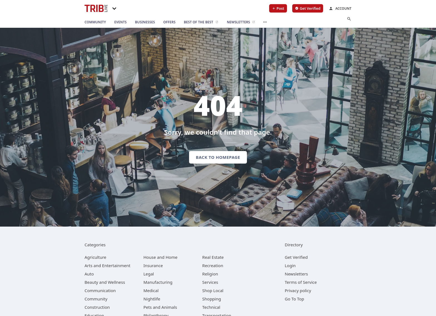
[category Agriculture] (95, 257)
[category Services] (210, 282)
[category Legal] (148, 274)
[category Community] (96, 299)
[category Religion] (210, 274)
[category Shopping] (211, 299)
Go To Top (294, 299)
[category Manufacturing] (158, 282)
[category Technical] (211, 307)
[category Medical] (151, 290)
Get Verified (296, 257)
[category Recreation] (212, 265)
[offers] (169, 22)
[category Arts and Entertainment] (107, 265)
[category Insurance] (153, 265)
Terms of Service (301, 282)
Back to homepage (218, 157)
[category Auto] (89, 274)
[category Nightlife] (151, 299)
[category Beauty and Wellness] (105, 282)
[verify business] (307, 8)
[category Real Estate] (213, 257)
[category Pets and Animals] (160, 307)
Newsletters (296, 274)
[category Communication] (100, 290)
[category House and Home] (160, 257)
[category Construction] (97, 307)
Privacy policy (298, 290)
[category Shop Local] (212, 290)
